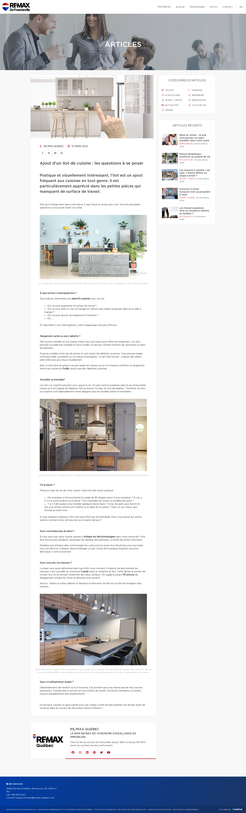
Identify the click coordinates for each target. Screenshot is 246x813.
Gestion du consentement (186, 809)
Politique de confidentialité (132, 809)
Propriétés (164, 7)
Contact (227, 7)
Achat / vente (172, 100)
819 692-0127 (19, 795)
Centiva (237, 809)
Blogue (180, 7)
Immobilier (196, 95)
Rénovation (197, 100)
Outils (214, 7)
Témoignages (197, 7)
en (241, 7)
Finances (195, 90)
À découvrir (171, 95)
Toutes (168, 90)
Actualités (170, 105)
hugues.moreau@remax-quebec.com (35, 798)
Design (167, 110)
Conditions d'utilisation (159, 809)
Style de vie (197, 105)
